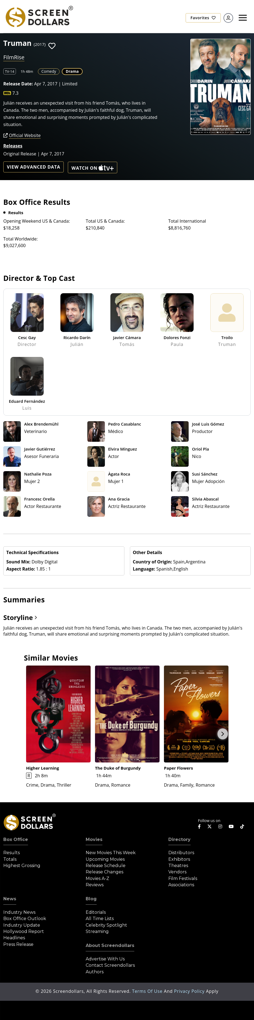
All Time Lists (100, 918)
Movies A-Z (97, 878)
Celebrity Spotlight (106, 925)
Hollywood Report (23, 931)
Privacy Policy (190, 991)
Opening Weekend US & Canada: (36, 221)
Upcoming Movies (105, 859)
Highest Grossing (21, 865)
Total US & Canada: (105, 221)
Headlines (14, 937)
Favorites (203, 17)
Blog (91, 898)
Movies (94, 839)
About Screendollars (110, 945)
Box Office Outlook (24, 918)
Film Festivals (182, 878)
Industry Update (21, 925)
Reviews (95, 884)
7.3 (15, 93)
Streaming (97, 931)
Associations (181, 884)
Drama (72, 71)
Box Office (15, 839)
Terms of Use (148, 991)
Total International (187, 221)
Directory (179, 839)
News (9, 898)
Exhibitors (179, 859)
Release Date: (18, 84)
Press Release (18, 944)
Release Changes (104, 871)
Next (222, 733)
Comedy (48, 71)
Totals (9, 859)
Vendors (177, 871)
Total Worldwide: (20, 239)
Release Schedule (105, 865)
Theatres (178, 865)
